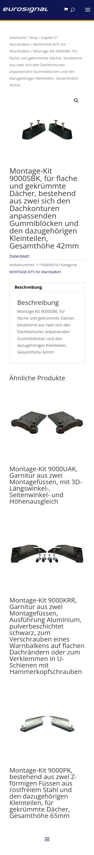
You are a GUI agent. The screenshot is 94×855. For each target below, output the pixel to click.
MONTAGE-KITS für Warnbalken (35, 271)
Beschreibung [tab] (28, 287)
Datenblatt (19, 256)
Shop (33, 37)
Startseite (18, 37)
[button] (76, 100)
